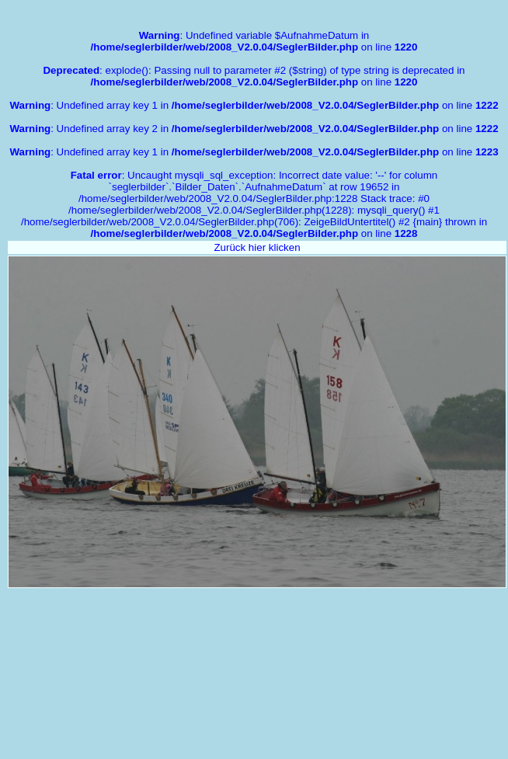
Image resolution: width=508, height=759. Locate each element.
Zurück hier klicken (257, 247)
